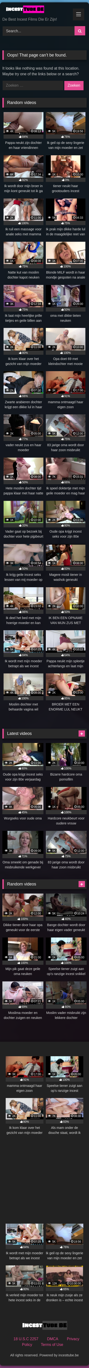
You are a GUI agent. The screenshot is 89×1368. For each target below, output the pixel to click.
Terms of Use (52, 1345)
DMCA (52, 1339)
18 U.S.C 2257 (26, 1339)
